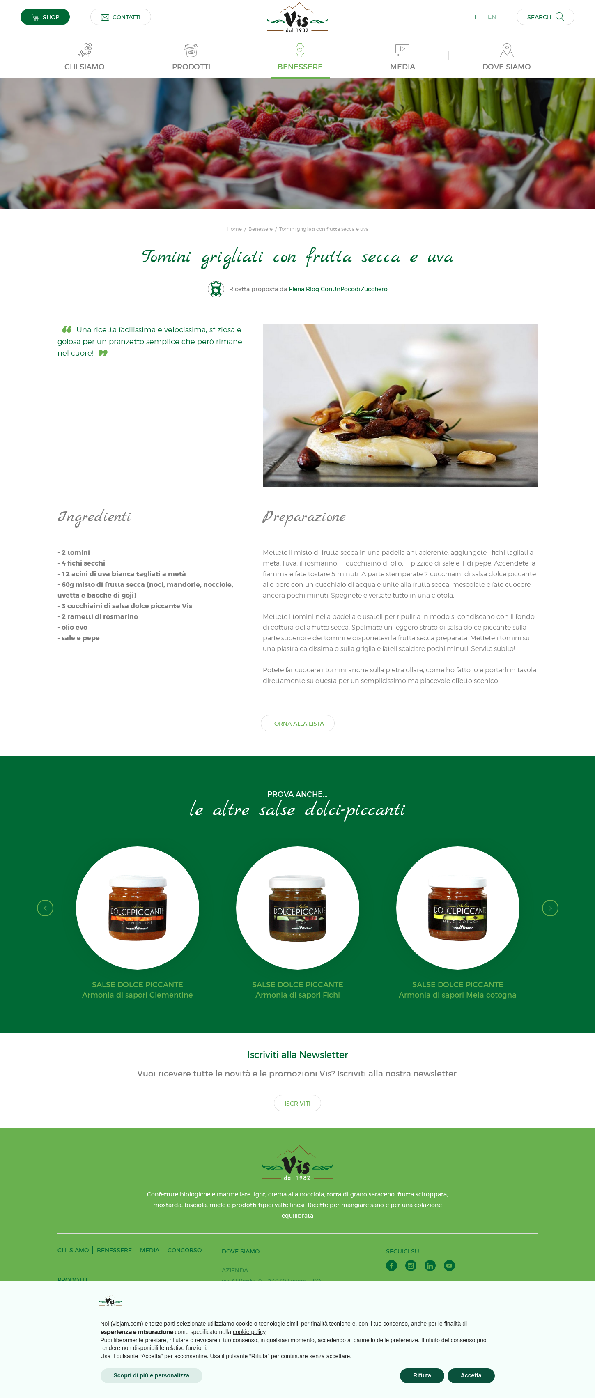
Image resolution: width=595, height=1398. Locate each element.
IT (477, 17)
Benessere (260, 229)
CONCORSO (185, 1250)
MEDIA (149, 1250)
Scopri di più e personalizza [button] (151, 1375)
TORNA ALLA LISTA (297, 723)
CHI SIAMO (73, 1250)
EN (492, 17)
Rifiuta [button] (422, 1375)
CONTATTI (120, 17)
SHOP (45, 17)
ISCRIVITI (297, 1103)
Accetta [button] (471, 1375)
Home (234, 229)
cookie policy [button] (249, 1332)
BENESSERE (114, 1250)
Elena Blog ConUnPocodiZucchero (338, 289)
